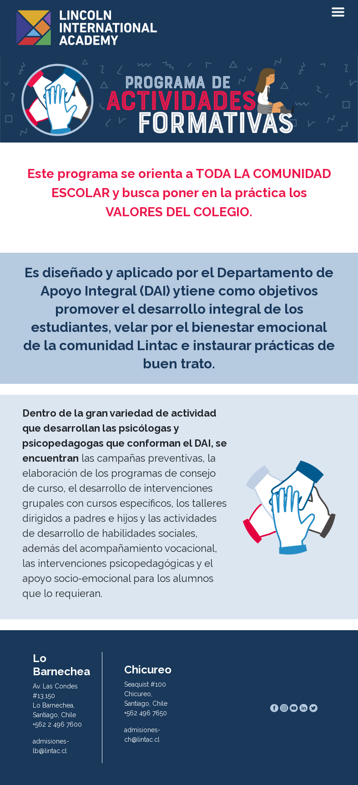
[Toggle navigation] (338, 13)
